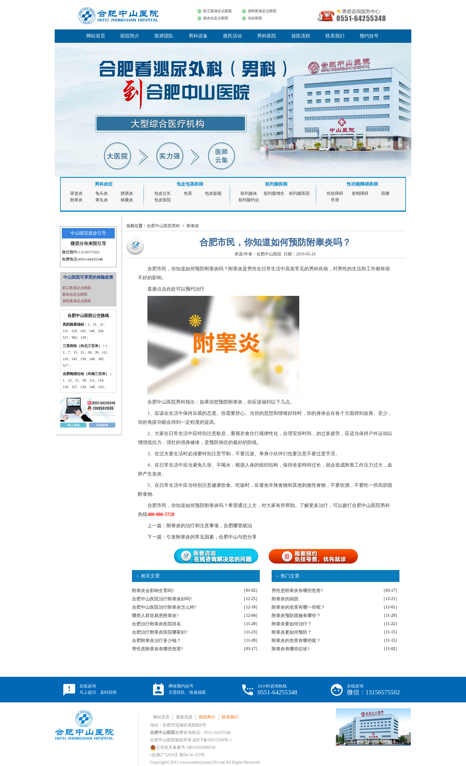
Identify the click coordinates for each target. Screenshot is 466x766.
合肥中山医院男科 (163, 226)
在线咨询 (98, 689)
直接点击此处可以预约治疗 (175, 288)
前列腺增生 (274, 193)
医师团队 (164, 35)
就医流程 (300, 35)
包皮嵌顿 (213, 193)
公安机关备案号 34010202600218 (182, 747)
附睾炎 (76, 200)
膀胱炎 (127, 193)
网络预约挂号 (187, 689)
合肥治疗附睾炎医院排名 (156, 623)
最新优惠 (184, 717)
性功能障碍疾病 (362, 184)
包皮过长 (162, 193)
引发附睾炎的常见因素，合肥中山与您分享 (211, 536)
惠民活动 (232, 35)
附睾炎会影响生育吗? (153, 590)
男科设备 (198, 35)
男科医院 (266, 35)
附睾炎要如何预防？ (292, 632)
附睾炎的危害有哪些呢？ (296, 640)
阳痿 (385, 193)
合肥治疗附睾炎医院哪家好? (160, 632)
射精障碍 (360, 193)
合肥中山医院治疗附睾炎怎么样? (164, 607)
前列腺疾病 (276, 184)
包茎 (188, 193)
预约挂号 (369, 35)
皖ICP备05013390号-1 (212, 740)
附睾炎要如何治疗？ (292, 623)
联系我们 (334, 35)
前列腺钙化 (248, 200)
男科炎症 (104, 184)
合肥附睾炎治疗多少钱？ (156, 640)
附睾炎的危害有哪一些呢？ (298, 607)
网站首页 (95, 35)
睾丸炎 (101, 200)
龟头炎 (101, 193)
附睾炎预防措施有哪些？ (296, 615)
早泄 (335, 200)
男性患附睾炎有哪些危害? (157, 648)
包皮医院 (162, 200)
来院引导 (97, 243)
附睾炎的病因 (285, 599)
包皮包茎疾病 (190, 184)
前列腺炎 (248, 193)
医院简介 (129, 35)
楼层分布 (79, 243)
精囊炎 (127, 200)
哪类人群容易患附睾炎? (155, 615)
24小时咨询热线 (277, 690)
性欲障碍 (335, 193)
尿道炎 (76, 193)
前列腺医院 (299, 193)
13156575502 (89, 252)
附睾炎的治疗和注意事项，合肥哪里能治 (209, 525)
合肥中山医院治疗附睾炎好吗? (162, 599)
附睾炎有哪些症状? (290, 648)
